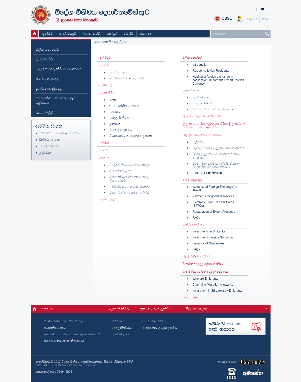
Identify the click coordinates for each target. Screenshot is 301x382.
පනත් (112, 100)
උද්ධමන (45, 153)
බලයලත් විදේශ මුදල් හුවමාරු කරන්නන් (218, 148)
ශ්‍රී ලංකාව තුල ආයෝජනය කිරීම (203, 116)
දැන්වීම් (47, 33)
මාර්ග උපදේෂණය (121, 130)
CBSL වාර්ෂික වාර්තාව (124, 106)
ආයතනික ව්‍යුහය (120, 171)
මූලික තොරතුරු (47, 49)
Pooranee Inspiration (83, 365)
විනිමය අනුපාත (49, 140)
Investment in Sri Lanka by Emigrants (217, 290)
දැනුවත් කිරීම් (45, 59)
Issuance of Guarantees (208, 243)
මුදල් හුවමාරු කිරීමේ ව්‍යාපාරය (58, 69)
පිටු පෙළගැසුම (108, 199)
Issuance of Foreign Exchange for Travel (215, 188)
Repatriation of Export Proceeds (214, 211)
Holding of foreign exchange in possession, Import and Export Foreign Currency (218, 80)
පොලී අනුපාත (49, 146)
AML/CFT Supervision (207, 173)
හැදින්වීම (198, 142)
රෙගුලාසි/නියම (119, 118)
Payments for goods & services (213, 196)
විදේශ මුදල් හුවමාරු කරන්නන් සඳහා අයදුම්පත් (216, 155)
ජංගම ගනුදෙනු (47, 79)
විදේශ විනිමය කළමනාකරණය (129, 192)
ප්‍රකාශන (114, 124)
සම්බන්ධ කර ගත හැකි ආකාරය (129, 186)
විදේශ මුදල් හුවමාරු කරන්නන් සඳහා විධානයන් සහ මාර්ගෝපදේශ (216, 165)
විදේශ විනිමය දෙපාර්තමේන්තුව (129, 165)
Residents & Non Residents (211, 70)
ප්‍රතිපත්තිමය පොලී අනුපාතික (59, 133)
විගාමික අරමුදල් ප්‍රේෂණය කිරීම (203, 264)
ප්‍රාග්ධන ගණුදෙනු (49, 88)
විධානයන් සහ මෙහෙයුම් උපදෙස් (130, 136)
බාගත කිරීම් (91, 33)
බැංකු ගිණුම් (44, 112)
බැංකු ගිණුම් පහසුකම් (196, 256)
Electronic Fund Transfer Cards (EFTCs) (213, 203)
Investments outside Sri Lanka (213, 237)
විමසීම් (128, 33)
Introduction (200, 64)
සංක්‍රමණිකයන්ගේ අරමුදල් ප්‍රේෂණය (55, 100)
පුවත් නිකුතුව (118, 72)
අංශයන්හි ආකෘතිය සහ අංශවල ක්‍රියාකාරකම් (129, 178)
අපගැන (145, 33)
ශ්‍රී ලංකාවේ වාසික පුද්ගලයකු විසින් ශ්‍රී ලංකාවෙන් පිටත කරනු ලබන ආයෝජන (214, 125)
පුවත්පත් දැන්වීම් (152, 321)
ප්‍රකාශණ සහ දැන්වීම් (155, 309)
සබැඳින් (111, 33)
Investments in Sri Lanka (209, 231)
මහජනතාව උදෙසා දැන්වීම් (126, 78)
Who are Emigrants (205, 278)
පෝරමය (115, 112)
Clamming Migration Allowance (213, 284)
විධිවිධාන (118, 321)
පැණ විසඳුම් (67, 33)
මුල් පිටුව (35, 33)
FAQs (196, 217)
